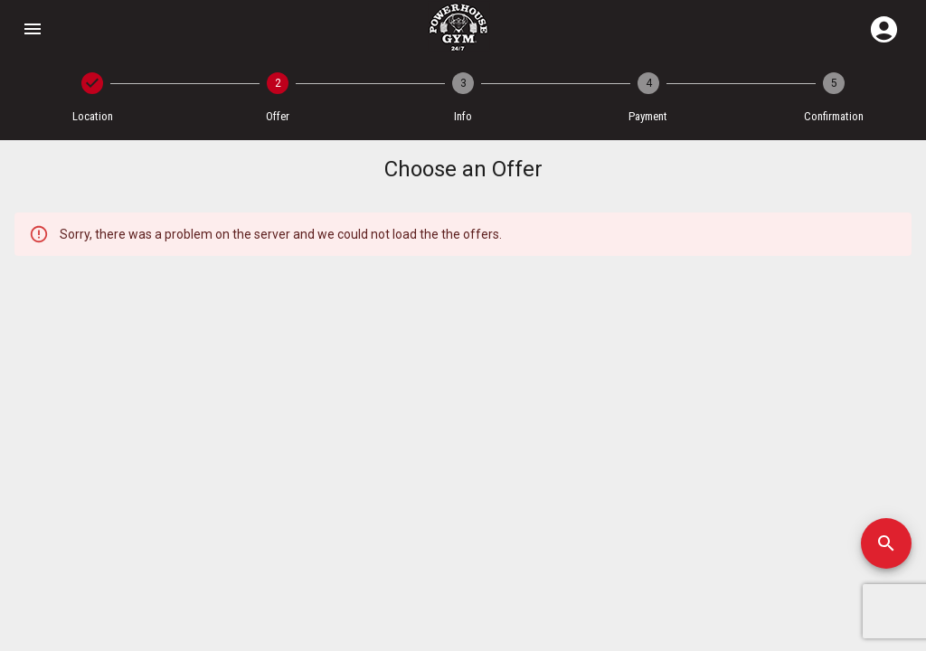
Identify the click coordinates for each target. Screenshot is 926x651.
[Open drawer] (32, 29)
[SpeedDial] (886, 543)
